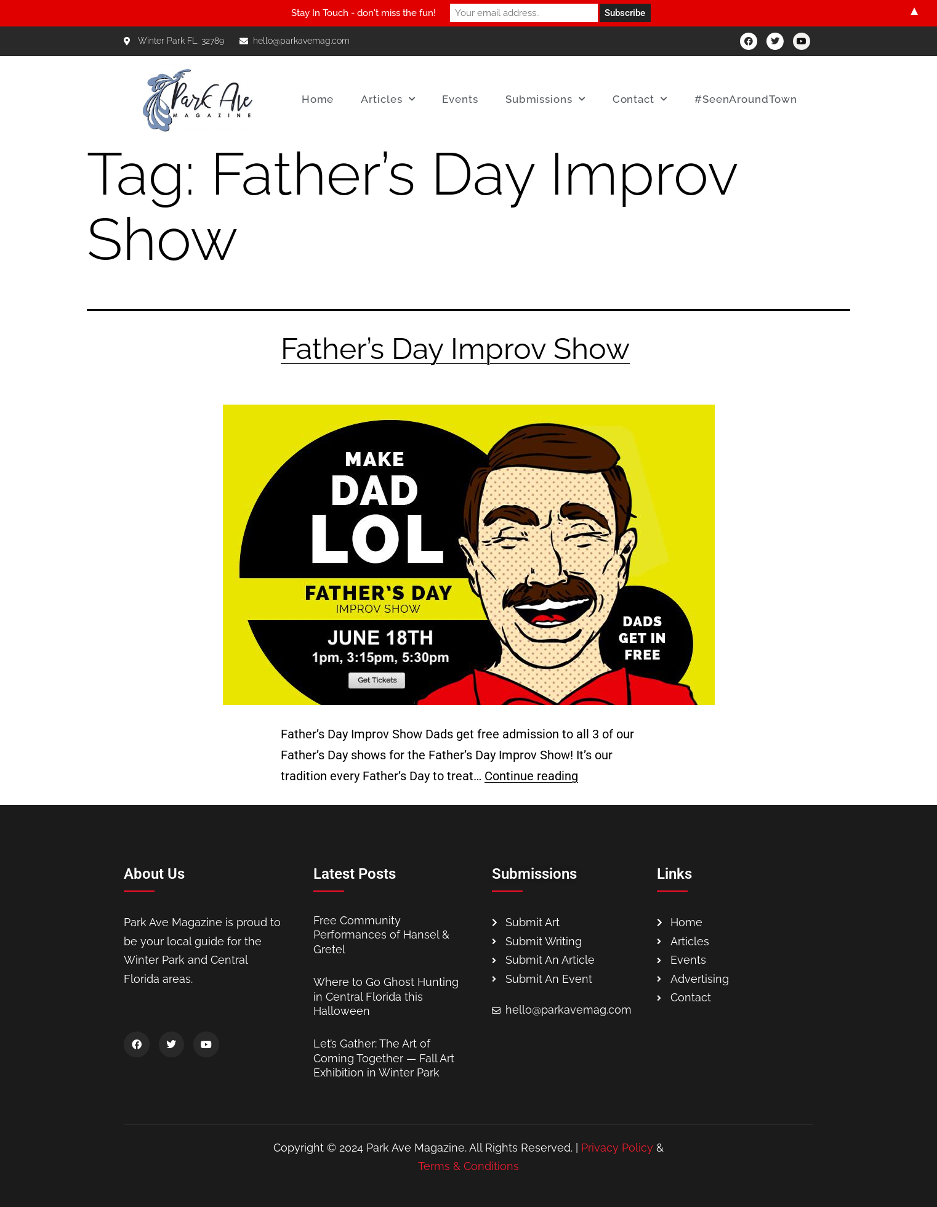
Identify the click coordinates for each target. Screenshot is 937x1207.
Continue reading (531, 776)
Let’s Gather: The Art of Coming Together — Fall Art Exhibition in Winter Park (383, 1058)
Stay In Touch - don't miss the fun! (363, 12)
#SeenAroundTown (745, 99)
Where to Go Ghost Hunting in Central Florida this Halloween (386, 996)
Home (318, 99)
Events (460, 99)
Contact (640, 99)
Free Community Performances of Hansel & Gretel (381, 935)
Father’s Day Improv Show (455, 348)
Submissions (545, 99)
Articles (388, 99)
